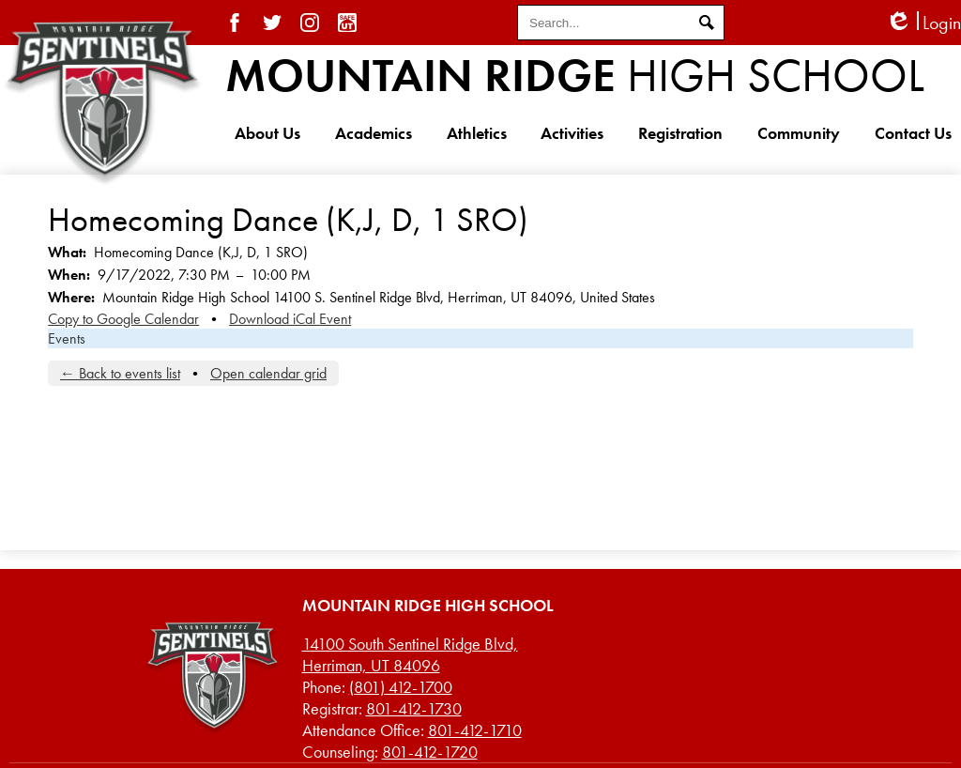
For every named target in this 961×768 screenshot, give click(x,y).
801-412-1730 (414, 708)
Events (66, 338)
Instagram (309, 22)
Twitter (272, 22)
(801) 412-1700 (400, 687)
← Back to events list (120, 373)
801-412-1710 (475, 730)
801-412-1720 (430, 751)
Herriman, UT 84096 (410, 654)
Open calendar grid (268, 373)
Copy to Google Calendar (123, 319)
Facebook (234, 22)
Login (923, 23)
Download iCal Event (290, 319)
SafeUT (347, 22)
